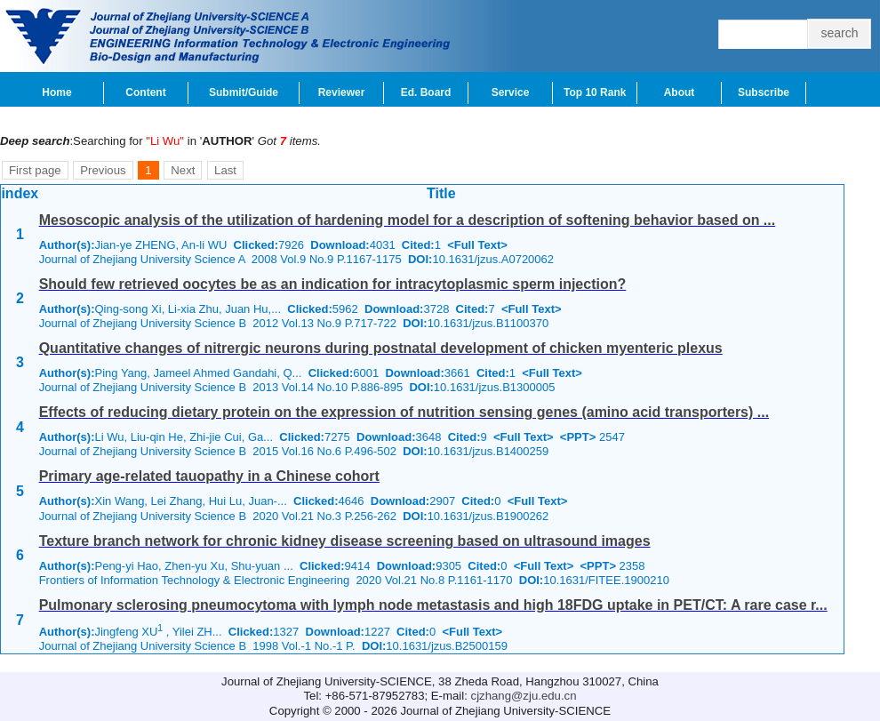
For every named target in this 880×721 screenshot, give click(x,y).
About (679, 92)
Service (511, 92)
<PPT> (578, 437)
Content (145, 92)
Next (183, 170)
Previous (102, 170)
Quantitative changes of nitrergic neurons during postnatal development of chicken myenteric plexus (381, 348)
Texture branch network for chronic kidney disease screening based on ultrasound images (345, 541)
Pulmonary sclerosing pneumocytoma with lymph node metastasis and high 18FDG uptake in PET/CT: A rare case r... (433, 605)
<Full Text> (477, 245)
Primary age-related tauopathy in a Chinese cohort (209, 476)
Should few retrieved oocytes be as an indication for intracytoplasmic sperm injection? (333, 284)
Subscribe (763, 92)
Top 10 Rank (595, 92)
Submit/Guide (243, 92)
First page (35, 170)
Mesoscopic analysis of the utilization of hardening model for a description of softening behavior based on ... (407, 220)
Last (225, 170)
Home (56, 92)
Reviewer (341, 92)
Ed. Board (426, 92)
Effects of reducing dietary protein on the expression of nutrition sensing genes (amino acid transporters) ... (404, 412)
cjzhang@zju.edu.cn (524, 695)
